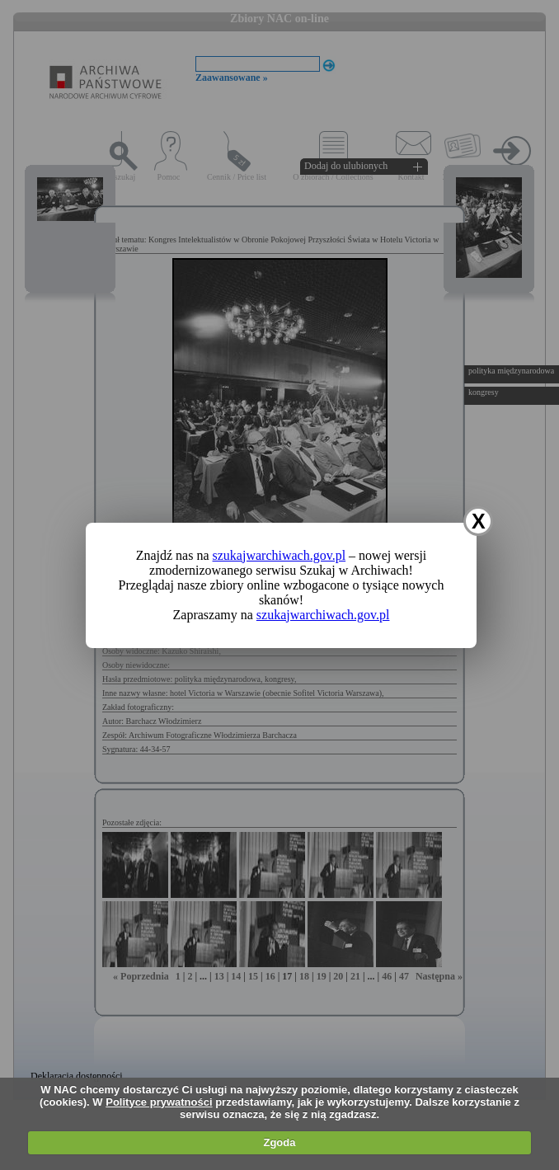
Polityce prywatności (159, 1102)
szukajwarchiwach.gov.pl (279, 555)
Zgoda (279, 1142)
